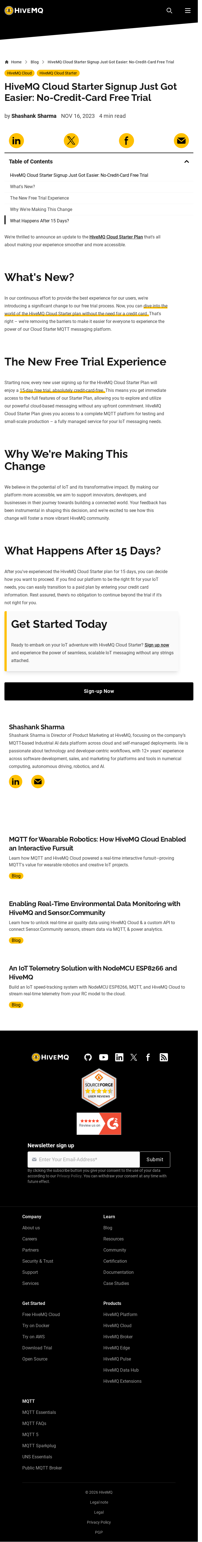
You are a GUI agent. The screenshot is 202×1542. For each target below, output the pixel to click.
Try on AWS (33, 1336)
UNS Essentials (37, 1456)
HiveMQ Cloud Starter (58, 73)
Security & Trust (37, 1261)
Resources (113, 1239)
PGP (99, 1532)
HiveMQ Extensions (122, 1381)
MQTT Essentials (39, 1412)
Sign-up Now (99, 691)
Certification (115, 1261)
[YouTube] (103, 1057)
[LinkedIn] (119, 1057)
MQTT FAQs (34, 1423)
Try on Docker (35, 1325)
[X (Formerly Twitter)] (133, 1057)
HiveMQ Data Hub (121, 1370)
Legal (99, 1512)
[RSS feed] (163, 1057)
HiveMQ (106, 1492)
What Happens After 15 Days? (39, 220)
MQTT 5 (30, 1434)
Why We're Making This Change (41, 209)
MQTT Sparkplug (39, 1445)
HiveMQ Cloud (19, 73)
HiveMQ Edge (116, 1348)
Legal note (99, 1502)
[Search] (169, 10)
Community (114, 1250)
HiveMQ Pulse (117, 1359)
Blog (35, 62)
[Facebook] (148, 1057)
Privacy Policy (69, 1176)
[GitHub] (88, 1057)
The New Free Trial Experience (39, 198)
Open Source (34, 1359)
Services (30, 1283)
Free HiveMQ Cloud (41, 1314)
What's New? (22, 186)
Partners (30, 1250)
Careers (29, 1239)
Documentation (118, 1272)
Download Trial (37, 1348)
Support (30, 1272)
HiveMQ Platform (120, 1314)
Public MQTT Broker (42, 1468)
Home (13, 62)
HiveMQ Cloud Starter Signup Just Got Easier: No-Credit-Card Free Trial (79, 175)
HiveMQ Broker (118, 1336)
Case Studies (116, 1283)
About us (31, 1227)
